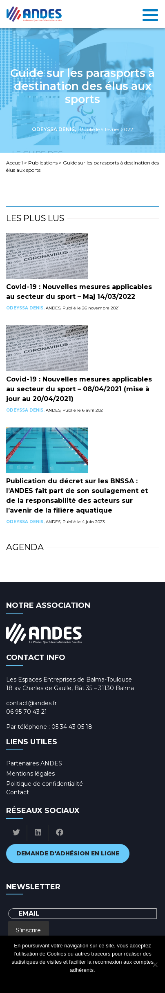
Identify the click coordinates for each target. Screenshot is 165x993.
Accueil (14, 163)
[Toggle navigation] (150, 14)
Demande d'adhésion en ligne (67, 853)
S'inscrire (28, 930)
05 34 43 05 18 (71, 726)
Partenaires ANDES (34, 763)
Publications (43, 163)
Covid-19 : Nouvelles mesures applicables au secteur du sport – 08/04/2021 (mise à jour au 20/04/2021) (79, 389)
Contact (17, 792)
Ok (49, 981)
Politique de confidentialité (44, 783)
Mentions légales (30, 773)
